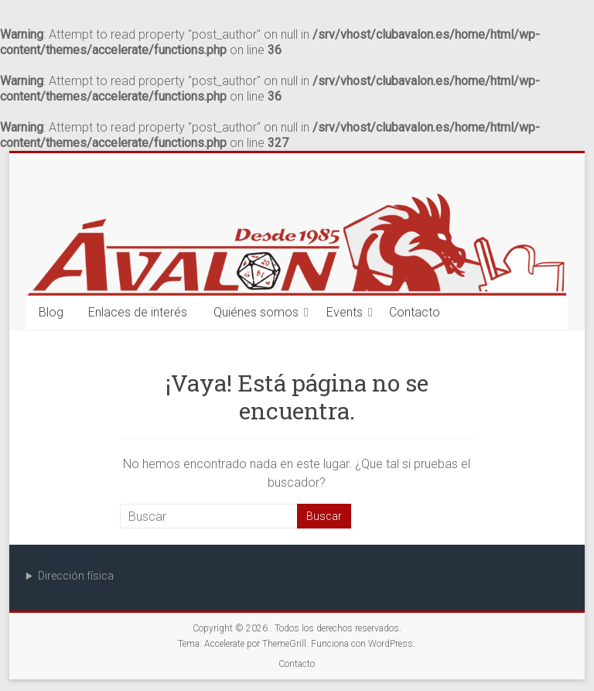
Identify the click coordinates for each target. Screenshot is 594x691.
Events (344, 312)
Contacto (414, 312)
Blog (51, 312)
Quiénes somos (256, 312)
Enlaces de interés (137, 312)
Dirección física (76, 576)
